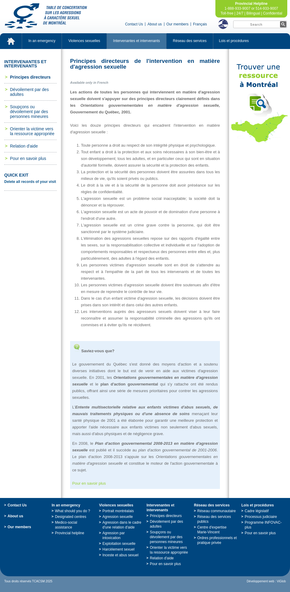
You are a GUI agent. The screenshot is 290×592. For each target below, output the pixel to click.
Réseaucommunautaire (216, 511)
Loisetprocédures (234, 41)
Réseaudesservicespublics (214, 519)
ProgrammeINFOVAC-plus (263, 524)
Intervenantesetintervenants (136, 41)
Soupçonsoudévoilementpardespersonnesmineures (29, 111)
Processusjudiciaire (261, 517)
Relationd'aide (24, 146)
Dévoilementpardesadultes (29, 92)
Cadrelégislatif (257, 511)
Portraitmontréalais (118, 511)
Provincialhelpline (69, 533)
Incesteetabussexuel (120, 555)
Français (200, 24)
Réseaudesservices (189, 41)
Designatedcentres (70, 517)
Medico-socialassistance (66, 524)
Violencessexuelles (84, 41)
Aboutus (154, 24)
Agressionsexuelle (117, 517)
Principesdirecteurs (30, 77)
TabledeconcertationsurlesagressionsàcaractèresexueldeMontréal (46, 15)
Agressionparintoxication (113, 535)
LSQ (223, 24)
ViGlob (281, 581)
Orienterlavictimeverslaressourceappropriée (32, 131)
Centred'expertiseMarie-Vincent (212, 529)
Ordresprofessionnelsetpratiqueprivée (217, 540)
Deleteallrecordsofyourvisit (30, 182)
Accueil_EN (11, 41)
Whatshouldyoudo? (72, 511)
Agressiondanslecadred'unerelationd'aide (121, 524)
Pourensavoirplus (28, 158)
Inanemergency (41, 41)
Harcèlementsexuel (118, 549)
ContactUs (134, 24)
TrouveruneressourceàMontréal (259, 103)
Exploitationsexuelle (118, 544)
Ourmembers (177, 24)
